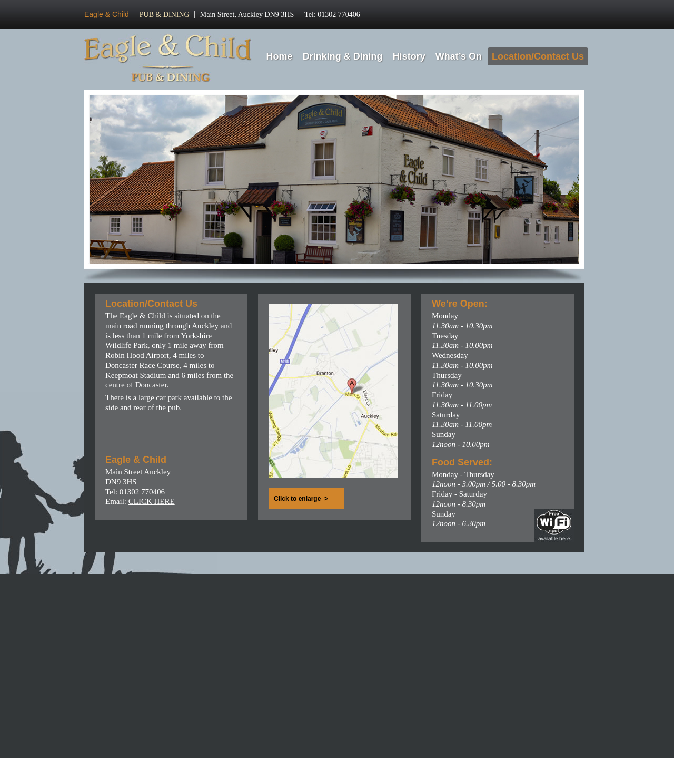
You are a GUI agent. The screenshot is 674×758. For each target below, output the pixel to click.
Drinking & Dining (343, 56)
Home (279, 56)
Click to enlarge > (301, 498)
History (409, 56)
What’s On (458, 56)
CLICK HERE (151, 501)
